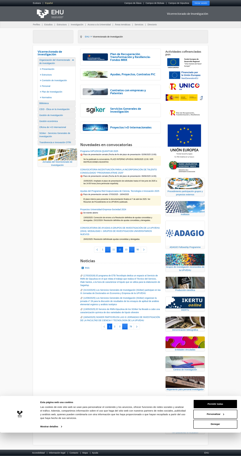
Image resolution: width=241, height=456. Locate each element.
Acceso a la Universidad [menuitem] (99, 24)
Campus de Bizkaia (155, 3)
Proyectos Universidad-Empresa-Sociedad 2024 (103, 209)
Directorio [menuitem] (152, 24)
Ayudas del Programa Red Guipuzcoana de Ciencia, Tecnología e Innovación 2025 (119, 191)
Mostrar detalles (49, 450)
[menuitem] (36, 3)
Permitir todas (215, 427)
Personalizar (215, 437)
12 (121, 250)
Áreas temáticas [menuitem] (122, 24)
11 (115, 250)
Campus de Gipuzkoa (178, 3)
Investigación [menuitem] (77, 24)
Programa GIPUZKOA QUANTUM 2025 (99, 151)
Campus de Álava (132, 3)
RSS (85, 268)
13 (127, 250)
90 (138, 250)
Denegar (215, 447)
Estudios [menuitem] (48, 24)
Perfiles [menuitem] (36, 24)
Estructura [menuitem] (62, 24)
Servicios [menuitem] (139, 24)
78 (132, 327)
